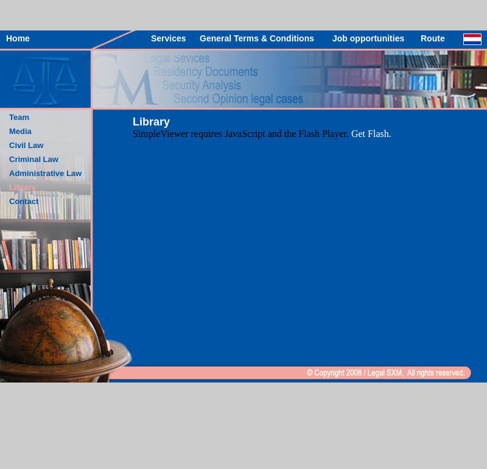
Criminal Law (33, 159)
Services (168, 38)
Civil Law (26, 145)
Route (433, 38)
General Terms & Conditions (257, 38)
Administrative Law (45, 173)
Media (20, 131)
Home (18, 38)
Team (19, 117)
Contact (23, 201)
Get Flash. (371, 134)
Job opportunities (368, 38)
